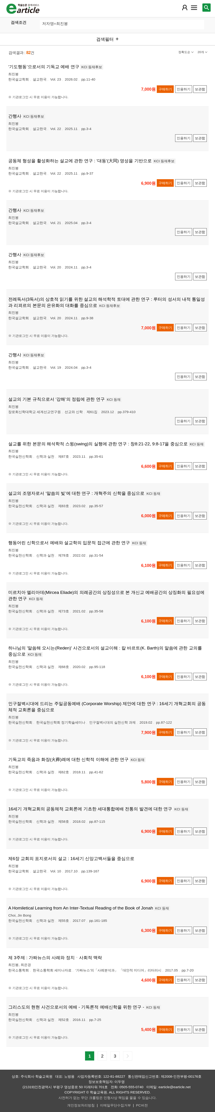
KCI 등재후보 (91, 67)
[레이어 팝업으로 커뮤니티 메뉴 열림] (194, 7)
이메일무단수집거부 (115, 1105)
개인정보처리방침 (81, 1105)
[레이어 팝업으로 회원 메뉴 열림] (185, 7)
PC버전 (142, 1105)
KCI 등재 (114, 399)
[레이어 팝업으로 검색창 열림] (206, 7)
